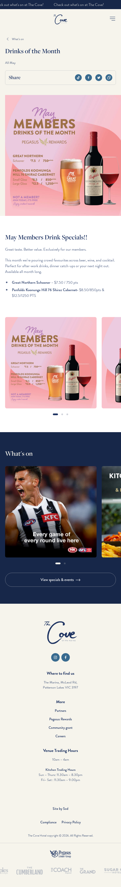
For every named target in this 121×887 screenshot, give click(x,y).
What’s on (18, 39)
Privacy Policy (71, 822)
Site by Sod (60, 808)
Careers (60, 736)
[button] (112, 18)
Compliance (48, 822)
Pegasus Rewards (60, 719)
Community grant (61, 727)
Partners (60, 710)
